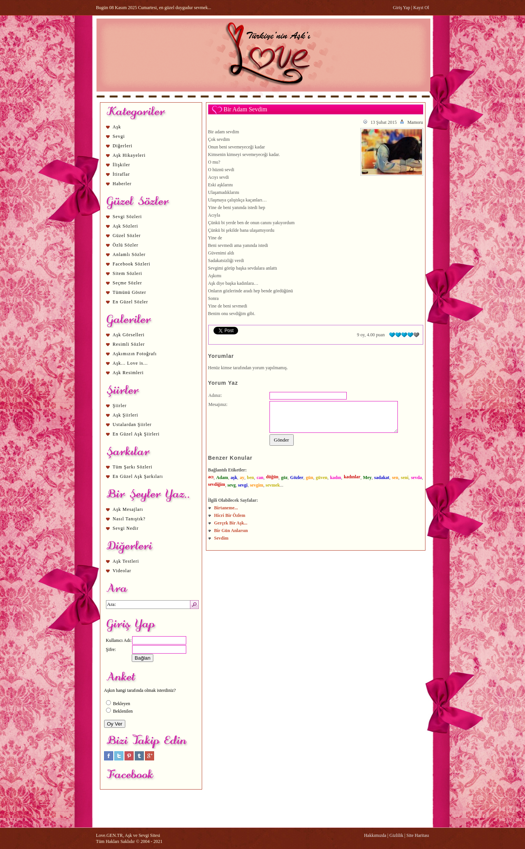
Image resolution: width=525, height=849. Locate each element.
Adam (222, 477)
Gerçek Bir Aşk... (231, 523)
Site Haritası (418, 835)
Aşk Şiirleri (126, 415)
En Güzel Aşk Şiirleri (136, 434)
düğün (272, 476)
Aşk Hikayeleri (129, 155)
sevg (231, 485)
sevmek (273, 485)
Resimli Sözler (129, 344)
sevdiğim (216, 484)
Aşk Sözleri (125, 226)
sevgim (256, 485)
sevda (416, 477)
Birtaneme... (226, 507)
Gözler (297, 477)
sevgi (243, 485)
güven (321, 477)
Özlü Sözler (126, 245)
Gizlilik (396, 835)
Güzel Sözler (127, 235)
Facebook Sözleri (132, 264)
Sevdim (221, 538)
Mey (367, 477)
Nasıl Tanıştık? (129, 518)
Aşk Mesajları (128, 509)
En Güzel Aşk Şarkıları (138, 476)
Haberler (122, 183)
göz (284, 477)
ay (242, 477)
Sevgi (119, 136)
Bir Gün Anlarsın (231, 530)
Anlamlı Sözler (129, 254)
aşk (234, 477)
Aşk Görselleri (129, 334)
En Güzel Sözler (130, 301)
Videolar (122, 570)
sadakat (381, 477)
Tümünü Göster (129, 292)
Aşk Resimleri (128, 372)
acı (211, 476)
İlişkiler (121, 164)
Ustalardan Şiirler (132, 424)
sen (395, 477)
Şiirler (120, 405)
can (260, 477)
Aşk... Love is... (130, 363)
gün (309, 477)
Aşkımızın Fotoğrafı (135, 353)
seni (404, 477)
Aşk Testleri (126, 561)
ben (250, 477)
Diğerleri (122, 145)
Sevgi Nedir (126, 528)
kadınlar (352, 476)
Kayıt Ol (421, 7)
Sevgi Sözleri (127, 216)
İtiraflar (121, 174)
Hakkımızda (375, 835)
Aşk (117, 127)
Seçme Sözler (127, 283)
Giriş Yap (401, 7)
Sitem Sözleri (127, 273)
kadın (335, 477)
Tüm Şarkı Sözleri (133, 467)
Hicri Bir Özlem (229, 515)
